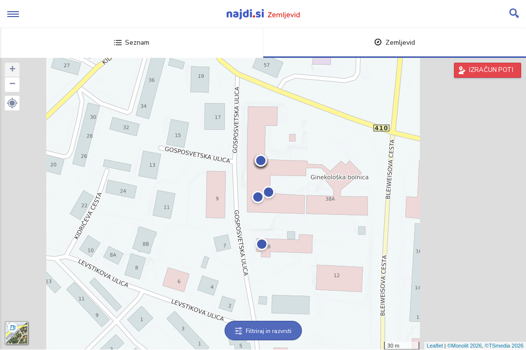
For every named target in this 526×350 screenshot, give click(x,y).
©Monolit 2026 (464, 346)
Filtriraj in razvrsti (263, 331)
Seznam (131, 42)
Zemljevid (394, 42)
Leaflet (435, 346)
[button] (12, 103)
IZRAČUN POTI (491, 70)
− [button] (12, 84)
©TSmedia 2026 (504, 346)
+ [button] (12, 70)
